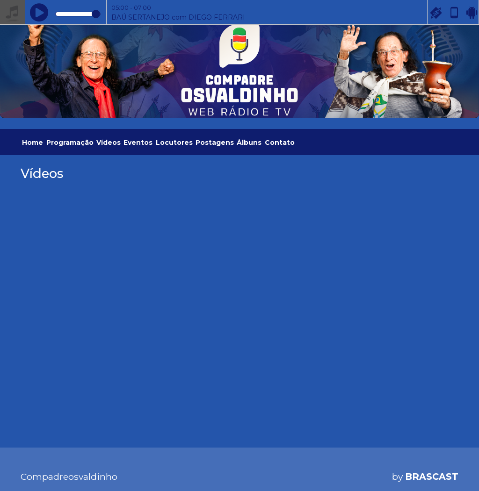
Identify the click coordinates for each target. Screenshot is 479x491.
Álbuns (249, 142)
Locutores (174, 142)
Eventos (137, 142)
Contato (280, 142)
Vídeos (108, 142)
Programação (70, 142)
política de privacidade (114, 467)
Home (32, 142)
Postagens (215, 142)
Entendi (442, 453)
